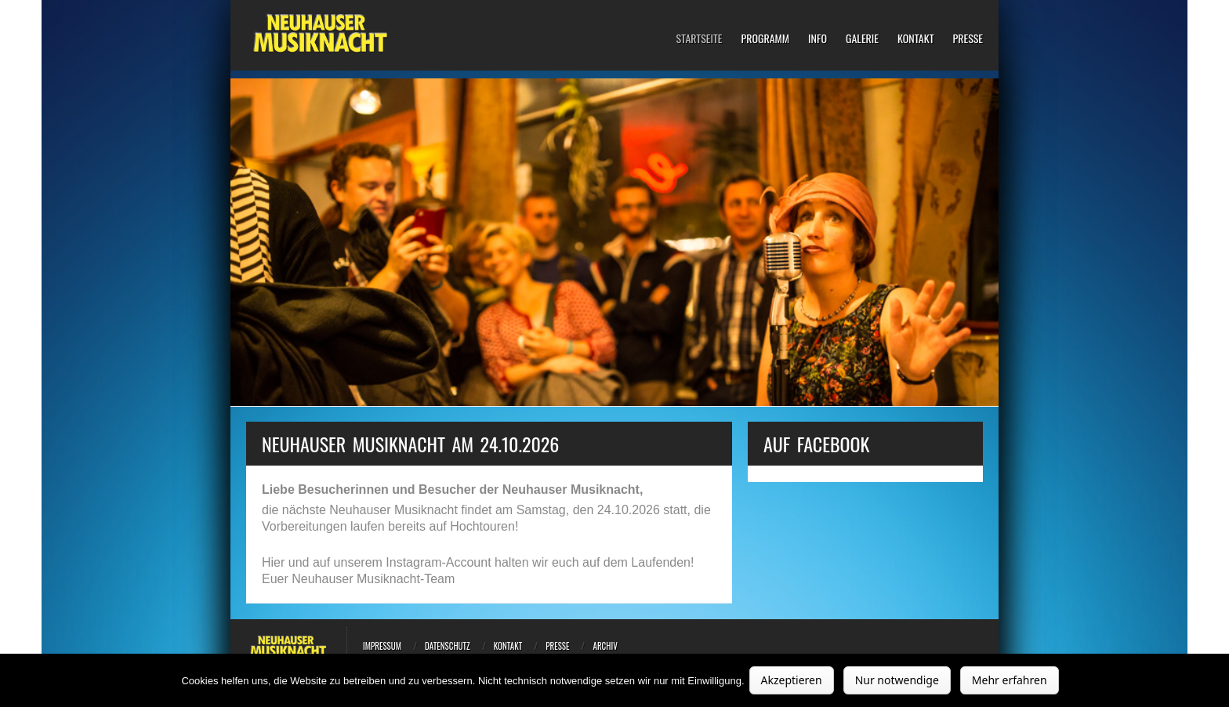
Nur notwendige (897, 680)
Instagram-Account (438, 562)
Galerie (862, 38)
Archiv (605, 646)
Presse (967, 38)
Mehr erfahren (1009, 680)
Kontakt (915, 38)
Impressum (382, 646)
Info (817, 38)
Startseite (699, 38)
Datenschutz (447, 646)
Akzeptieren (791, 680)
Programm (765, 38)
